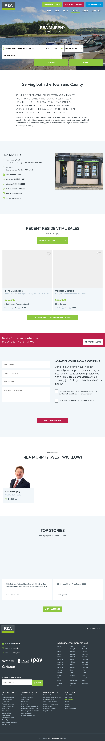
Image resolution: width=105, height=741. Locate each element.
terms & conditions (69, 385)
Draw (93, 56)
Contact (96, 10)
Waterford (73, 673)
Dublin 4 (84, 641)
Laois (71, 662)
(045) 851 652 (15, 172)
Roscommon (73, 670)
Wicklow (72, 676)
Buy (49, 10)
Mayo (59, 668)
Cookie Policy (40, 732)
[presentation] (70, 399)
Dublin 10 (60, 649)
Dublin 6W (85, 644)
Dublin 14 (72, 652)
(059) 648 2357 (15, 177)
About (75, 10)
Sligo (83, 670)
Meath (72, 668)
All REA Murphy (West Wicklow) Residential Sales (52, 308)
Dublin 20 (60, 657)
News (85, 10)
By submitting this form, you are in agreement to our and (78, 383)
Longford (72, 665)
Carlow (59, 636)
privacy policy (86, 385)
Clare (83, 636)
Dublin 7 (59, 647)
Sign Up (37, 673)
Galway (59, 660)
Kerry (71, 660)
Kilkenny (59, 662)
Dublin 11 (72, 649)
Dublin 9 (84, 647)
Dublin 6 (72, 644)
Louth (83, 665)
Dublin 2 (59, 641)
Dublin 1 (84, 639)
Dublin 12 (85, 649)
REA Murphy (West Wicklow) (19, 48)
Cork (58, 639)
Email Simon (12, 490)
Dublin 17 (72, 655)
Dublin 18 (85, 655)
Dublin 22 (72, 657)
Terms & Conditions (55, 732)
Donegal (72, 639)
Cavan (71, 636)
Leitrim (84, 662)
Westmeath (85, 673)
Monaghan (85, 668)
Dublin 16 (60, 655)
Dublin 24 (85, 657)
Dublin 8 (72, 647)
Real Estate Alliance (55, 728)
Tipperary (60, 673)
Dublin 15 (85, 652)
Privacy (66, 732)
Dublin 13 (60, 652)
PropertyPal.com (60, 736)
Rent (65, 10)
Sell (57, 10)
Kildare (84, 660)
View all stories (52, 598)
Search (74, 56)
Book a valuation (73, 5)
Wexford (59, 676)
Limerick (59, 665)
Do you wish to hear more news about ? (77, 391)
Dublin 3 (72, 641)
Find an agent (94, 5)
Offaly (59, 670)
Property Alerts (52, 5)
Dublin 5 (59, 644)
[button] (93, 48)
